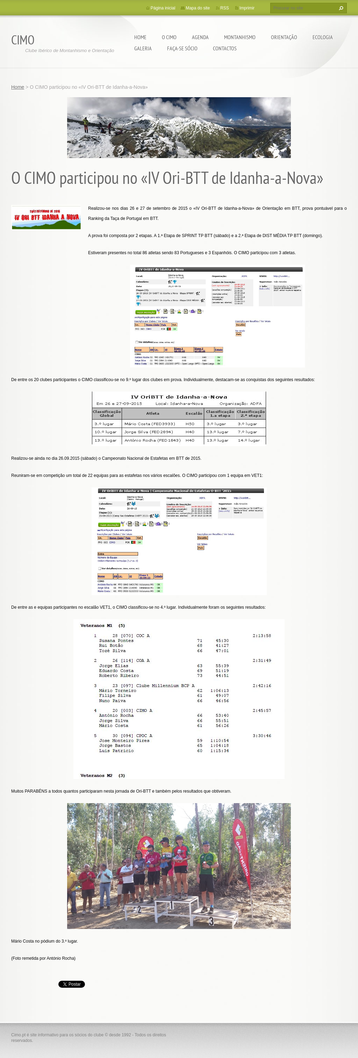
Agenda (200, 37)
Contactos (225, 48)
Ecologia (323, 37)
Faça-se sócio (182, 48)
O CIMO (169, 37)
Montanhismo (240, 37)
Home (140, 37)
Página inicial (163, 8)
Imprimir (247, 8)
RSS (224, 8)
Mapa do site (198, 8)
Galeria (143, 48)
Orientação (284, 37)
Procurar (340, 8)
